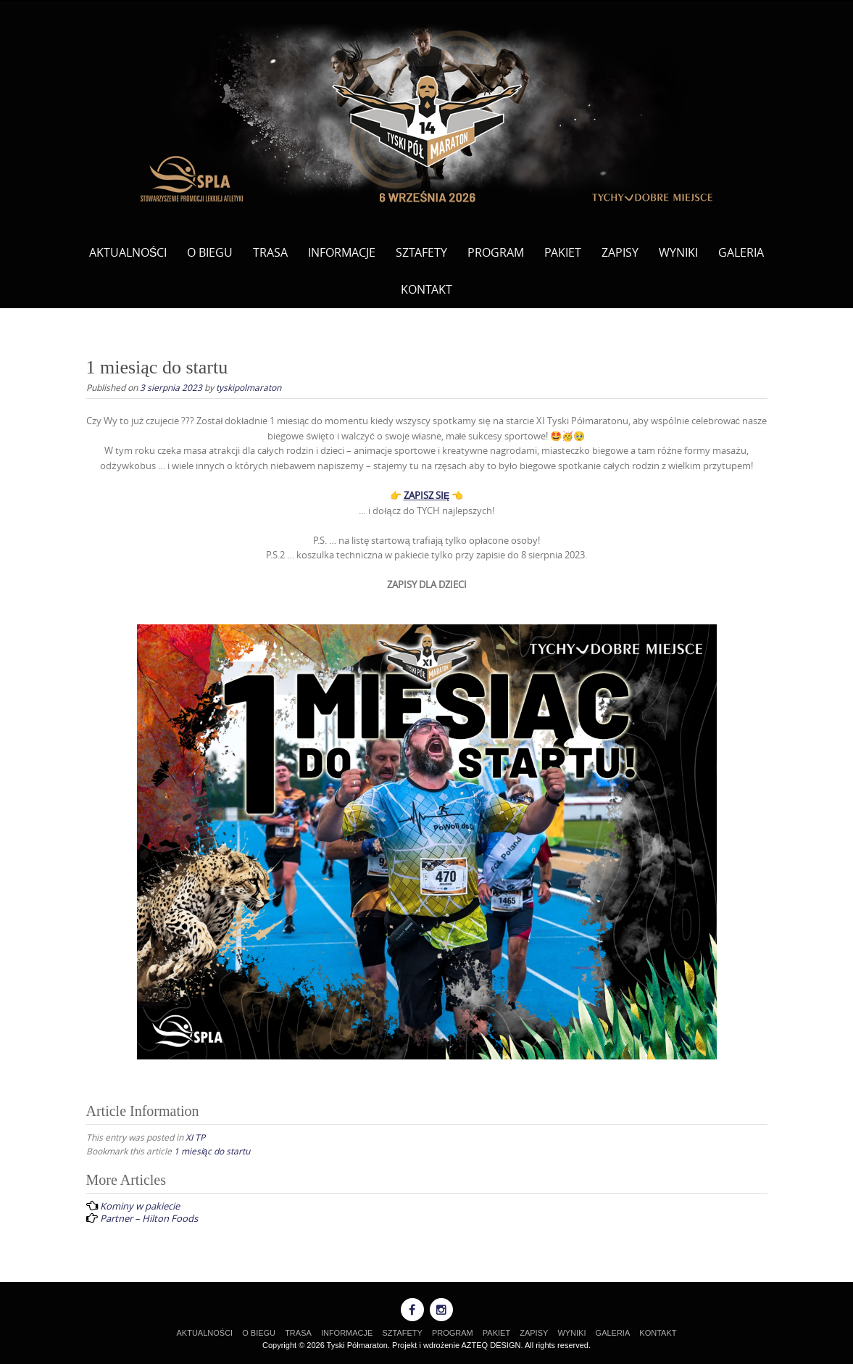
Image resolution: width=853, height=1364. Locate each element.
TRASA (270, 252)
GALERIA (741, 252)
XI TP (195, 1137)
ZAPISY (620, 252)
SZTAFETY (421, 252)
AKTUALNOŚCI (128, 252)
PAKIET (562, 252)
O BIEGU (210, 252)
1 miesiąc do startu (212, 1151)
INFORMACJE (341, 252)
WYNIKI (678, 252)
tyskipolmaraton (248, 387)
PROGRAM (495, 252)
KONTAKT (426, 289)
